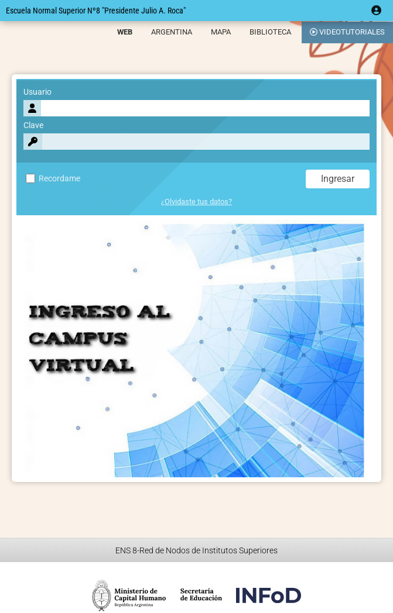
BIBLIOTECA (270, 31)
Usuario (37, 92)
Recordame (53, 179)
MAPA (221, 31)
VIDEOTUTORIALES (347, 31)
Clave (33, 125)
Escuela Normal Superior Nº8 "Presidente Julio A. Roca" (96, 11)
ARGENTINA (171, 31)
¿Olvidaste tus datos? (196, 201)
